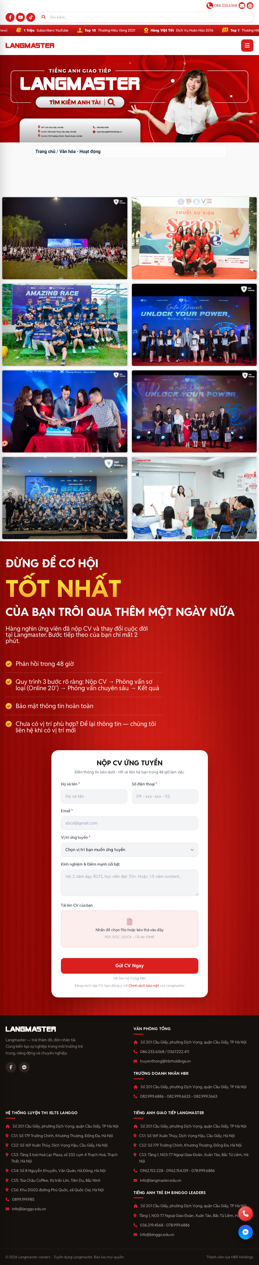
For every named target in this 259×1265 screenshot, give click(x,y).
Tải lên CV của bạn (77, 905)
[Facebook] (10, 17)
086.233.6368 (221, 5)
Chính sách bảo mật (144, 985)
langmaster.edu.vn (250, 5)
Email (67, 810)
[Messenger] (24, 1067)
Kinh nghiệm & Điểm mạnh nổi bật (90, 864)
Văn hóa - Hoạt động (80, 151)
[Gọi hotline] (245, 1213)
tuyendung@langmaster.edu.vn (242, 5)
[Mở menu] (247, 45)
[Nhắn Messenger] (245, 1232)
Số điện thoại (144, 784)
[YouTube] (20, 17)
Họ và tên (70, 784)
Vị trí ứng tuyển (76, 837)
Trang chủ (45, 151)
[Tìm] (43, 17)
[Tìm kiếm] (146, 17)
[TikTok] (30, 17)
